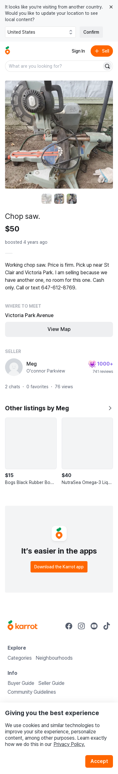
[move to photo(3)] (72, 199)
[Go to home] (7, 51)
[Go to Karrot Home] (22, 626)
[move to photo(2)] (59, 199)
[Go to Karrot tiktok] (106, 626)
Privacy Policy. (69, 744)
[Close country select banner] (111, 7)
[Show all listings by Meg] (110, 408)
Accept (99, 761)
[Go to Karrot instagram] (81, 626)
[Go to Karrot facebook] (69, 626)
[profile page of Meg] (14, 367)
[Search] (107, 66)
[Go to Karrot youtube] (94, 626)
